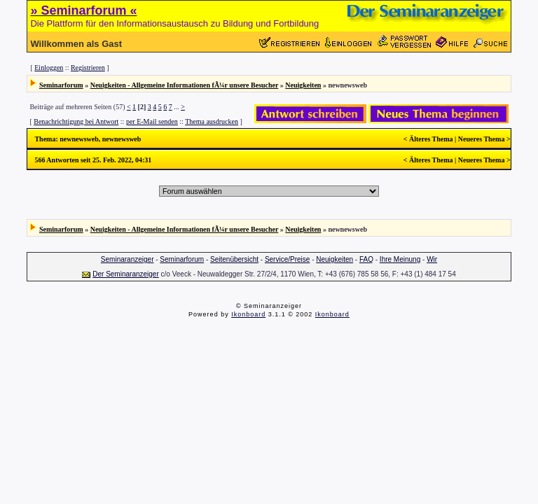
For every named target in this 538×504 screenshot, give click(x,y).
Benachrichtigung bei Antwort (76, 121)
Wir (432, 259)
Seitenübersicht (234, 259)
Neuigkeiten (303, 85)
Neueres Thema (481, 139)
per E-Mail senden (152, 121)
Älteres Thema (431, 139)
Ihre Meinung (400, 259)
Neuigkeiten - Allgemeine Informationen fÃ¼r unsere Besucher (184, 85)
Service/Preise (287, 259)
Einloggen (48, 67)
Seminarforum (61, 85)
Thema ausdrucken (211, 121)
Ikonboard (248, 314)
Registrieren (88, 67)
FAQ (366, 259)
